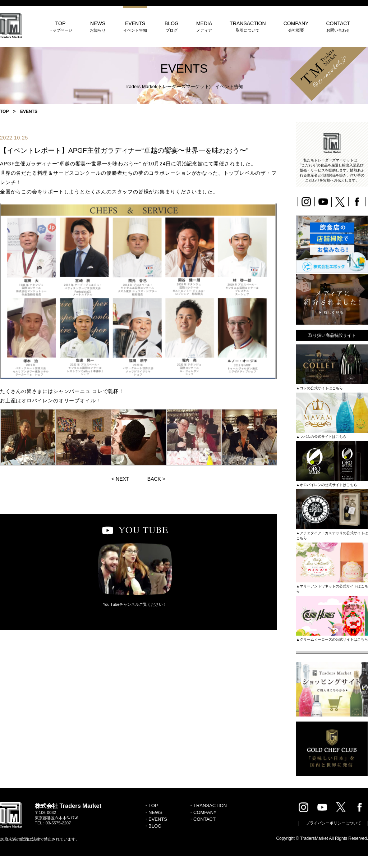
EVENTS (135, 26)
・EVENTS (155, 819)
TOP (60, 26)
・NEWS (153, 812)
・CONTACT (202, 819)
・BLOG (152, 826)
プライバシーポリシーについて (333, 823)
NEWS (98, 26)
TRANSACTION (248, 26)
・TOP (151, 805)
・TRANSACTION (208, 805)
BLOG (172, 26)
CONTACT (338, 26)
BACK (154, 479)
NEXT (122, 479)
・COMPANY (203, 812)
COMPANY (296, 26)
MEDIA (204, 26)
